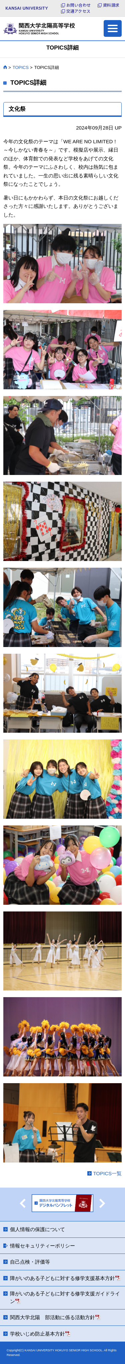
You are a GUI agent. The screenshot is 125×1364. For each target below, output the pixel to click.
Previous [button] (23, 1203)
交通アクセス (78, 11)
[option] (62, 1204)
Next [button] (102, 1203)
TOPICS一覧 (107, 1173)
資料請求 (111, 5)
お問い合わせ (78, 5)
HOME (5, 67)
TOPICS (21, 67)
